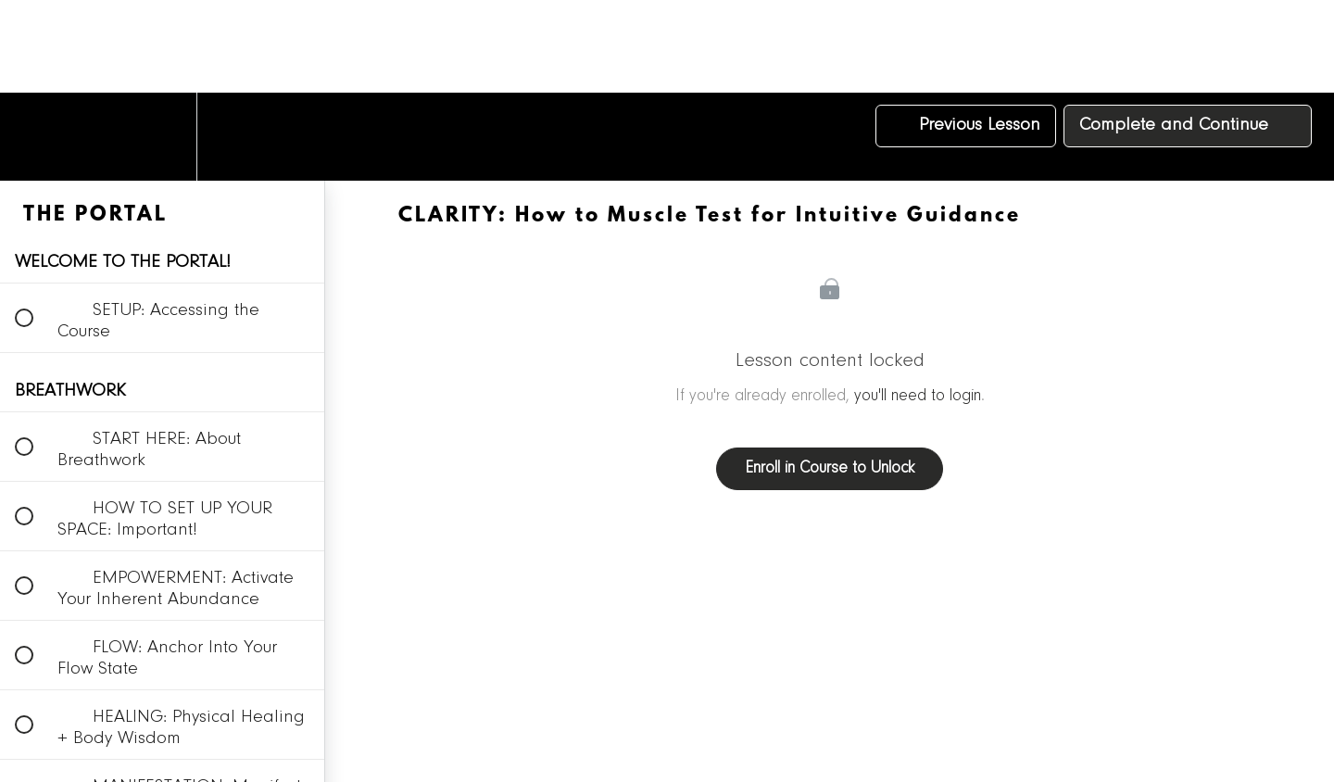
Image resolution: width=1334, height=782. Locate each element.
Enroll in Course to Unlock (829, 468)
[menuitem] (162, 137)
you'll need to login (917, 396)
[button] (34, 137)
